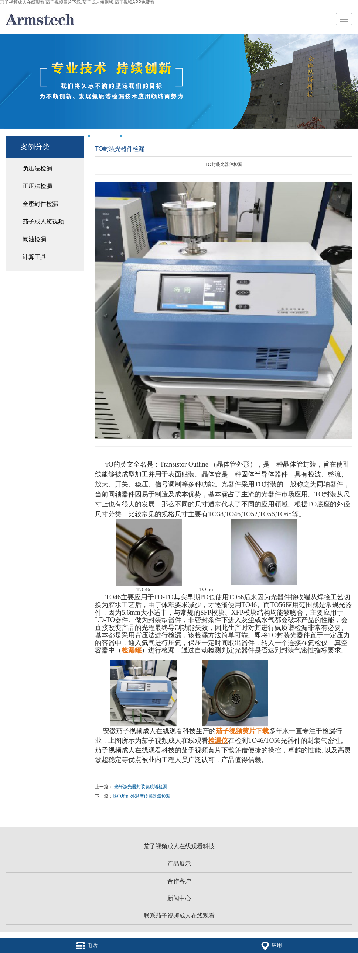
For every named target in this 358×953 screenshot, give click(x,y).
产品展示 (179, 863)
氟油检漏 (34, 239)
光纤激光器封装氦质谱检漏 (140, 786)
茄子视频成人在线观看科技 (179, 846)
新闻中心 (179, 898)
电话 (87, 945)
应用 (271, 945)
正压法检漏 (37, 186)
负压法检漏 (37, 168)
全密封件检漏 (40, 204)
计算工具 (34, 257)
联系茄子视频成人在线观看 (179, 915)
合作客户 (179, 881)
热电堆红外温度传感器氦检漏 (141, 796)
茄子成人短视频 (43, 221)
